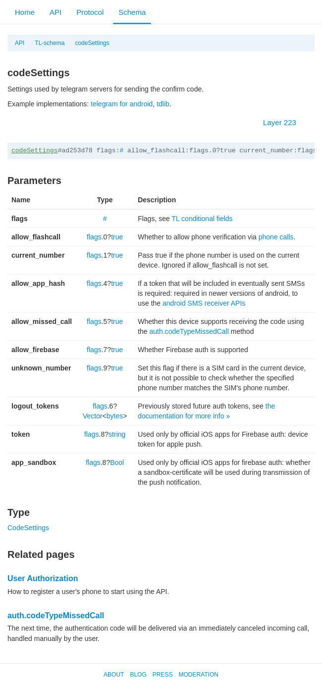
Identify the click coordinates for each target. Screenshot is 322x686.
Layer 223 (284, 122)
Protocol (90, 12)
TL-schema (49, 43)
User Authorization (42, 578)
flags (94, 237)
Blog (138, 674)
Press (163, 674)
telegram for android (122, 104)
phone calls (276, 237)
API (55, 12)
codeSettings (92, 43)
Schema (132, 12)
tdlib (163, 104)
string (116, 434)
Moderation (198, 674)
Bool (117, 462)
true (117, 237)
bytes (115, 416)
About (114, 674)
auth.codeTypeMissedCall (189, 331)
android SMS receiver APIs (203, 303)
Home (25, 12)
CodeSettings (28, 528)
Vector (93, 416)
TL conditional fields (201, 219)
